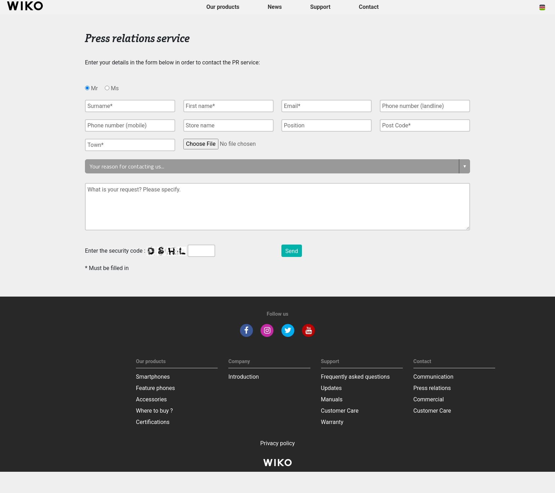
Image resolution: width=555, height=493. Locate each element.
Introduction (243, 376)
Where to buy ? (154, 410)
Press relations (432, 388)
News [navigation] (275, 7)
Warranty (332, 422)
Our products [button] (222, 7)
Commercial (428, 399)
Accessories (151, 399)
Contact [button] (369, 7)
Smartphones (153, 376)
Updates (331, 388)
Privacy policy (277, 443)
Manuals (332, 399)
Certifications (153, 422)
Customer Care (340, 410)
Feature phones (155, 388)
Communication (433, 376)
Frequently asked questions (355, 376)
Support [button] (320, 7)
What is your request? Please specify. (277, 206)
